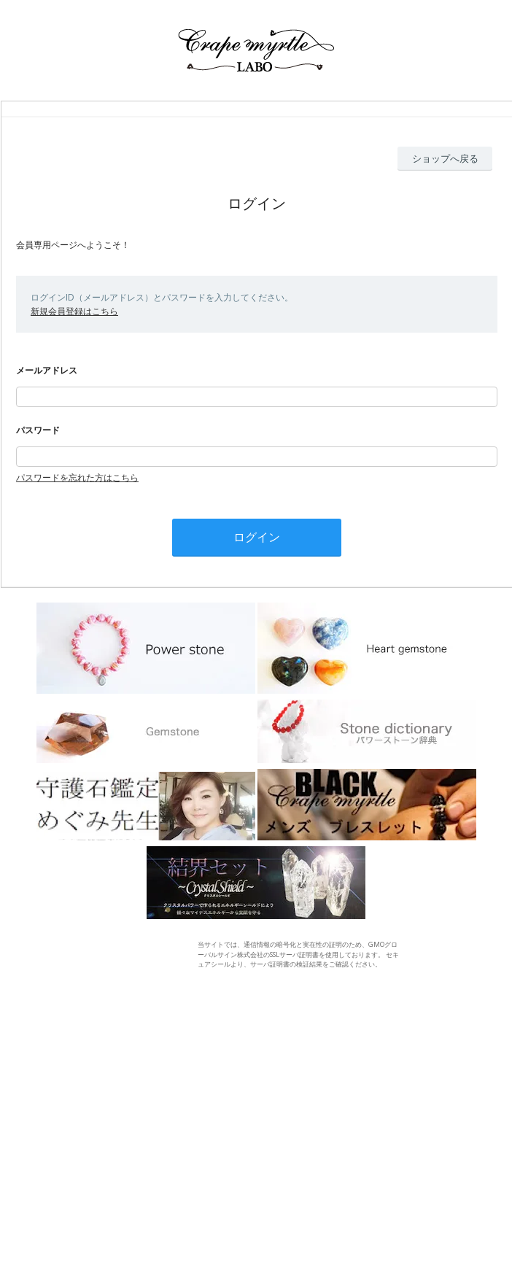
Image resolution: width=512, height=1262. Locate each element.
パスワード (38, 430)
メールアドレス (46, 370)
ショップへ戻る (445, 158)
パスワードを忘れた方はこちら (77, 477)
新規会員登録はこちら (74, 311)
